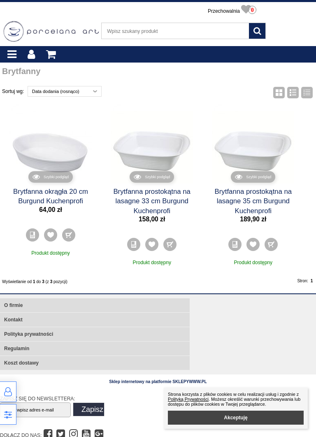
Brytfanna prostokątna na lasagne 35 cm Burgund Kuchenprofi (253, 201)
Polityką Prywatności (188, 399)
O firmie (13, 305)
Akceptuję (235, 418)
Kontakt (13, 320)
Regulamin (16, 348)
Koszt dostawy (21, 363)
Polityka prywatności (28, 334)
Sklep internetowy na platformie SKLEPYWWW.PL (158, 381)
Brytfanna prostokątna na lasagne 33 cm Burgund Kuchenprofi (152, 201)
